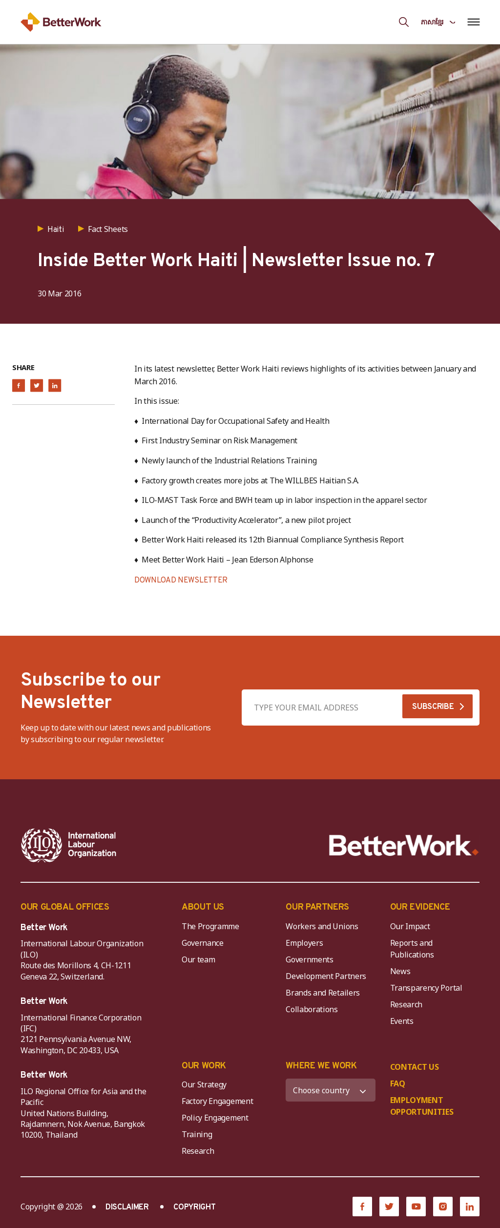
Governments (309, 959)
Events (402, 1021)
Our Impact (410, 926)
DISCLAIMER (127, 1207)
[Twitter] (389, 1206)
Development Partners (326, 976)
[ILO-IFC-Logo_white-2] (69, 845)
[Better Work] (404, 845)
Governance (203, 942)
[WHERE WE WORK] (330, 1090)
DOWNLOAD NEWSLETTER (181, 580)
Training (197, 1134)
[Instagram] (443, 1206)
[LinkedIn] (469, 1206)
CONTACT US (414, 1066)
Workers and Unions (322, 926)
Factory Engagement (217, 1101)
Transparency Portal (426, 987)
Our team (198, 959)
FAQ (397, 1083)
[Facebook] (362, 1206)
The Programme (210, 926)
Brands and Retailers (323, 992)
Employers (304, 942)
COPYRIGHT (194, 1207)
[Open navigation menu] (473, 22)
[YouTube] (416, 1206)
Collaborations (312, 1009)
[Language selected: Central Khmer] (438, 22)
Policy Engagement (217, 1117)
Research (406, 1004)
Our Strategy (204, 1084)
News (400, 971)
